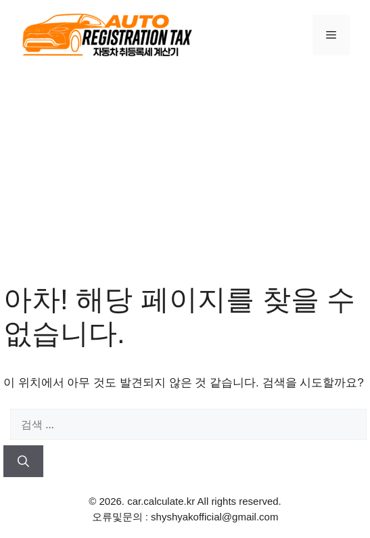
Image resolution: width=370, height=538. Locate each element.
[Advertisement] (185, 174)
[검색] (23, 461)
